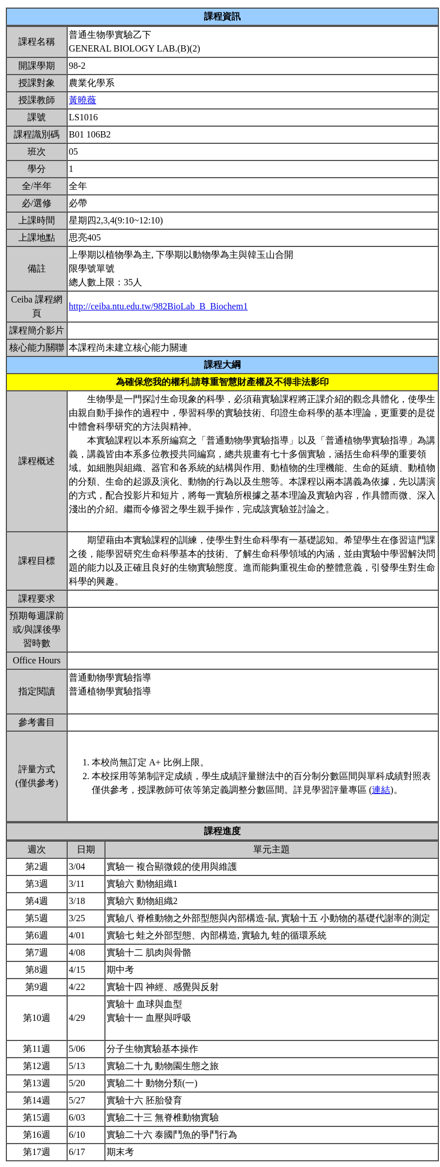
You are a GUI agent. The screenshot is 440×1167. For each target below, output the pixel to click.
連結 (381, 790)
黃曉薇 (82, 100)
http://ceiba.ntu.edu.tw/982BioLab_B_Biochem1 (158, 306)
